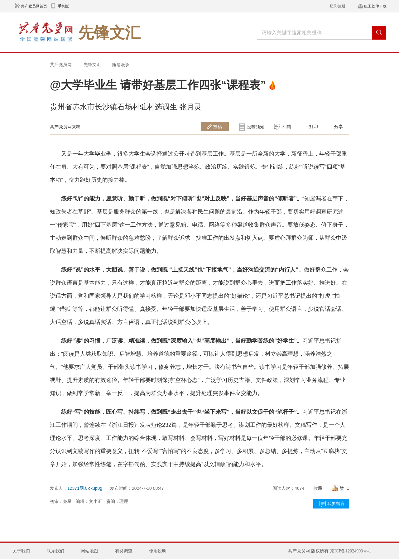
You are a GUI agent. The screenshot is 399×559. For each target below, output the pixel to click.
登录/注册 (337, 6)
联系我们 (55, 551)
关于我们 (21, 551)
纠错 (286, 126)
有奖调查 (123, 551)
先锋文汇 (92, 64)
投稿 (217, 126)
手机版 (63, 6)
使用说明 (157, 551)
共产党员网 (61, 64)
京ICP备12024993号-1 (350, 551)
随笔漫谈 (120, 64)
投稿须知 (255, 126)
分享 (338, 126)
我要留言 (336, 503)
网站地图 (89, 551)
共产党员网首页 (34, 6)
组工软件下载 (375, 6)
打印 (313, 126)
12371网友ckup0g (84, 488)
